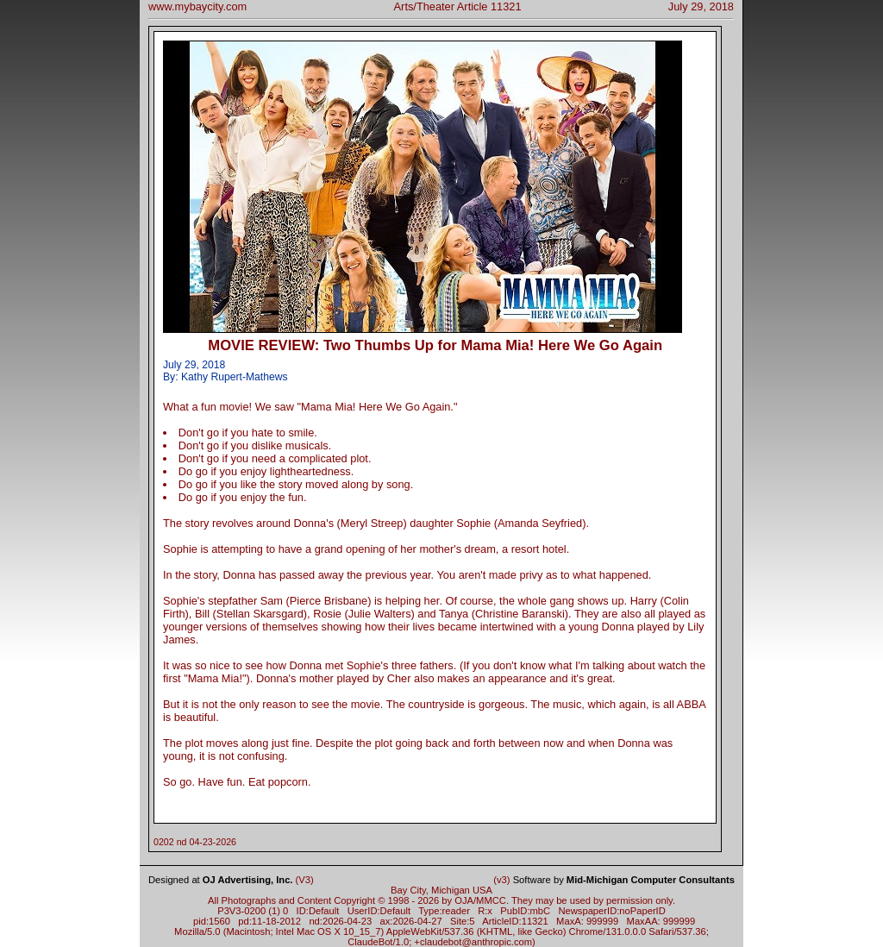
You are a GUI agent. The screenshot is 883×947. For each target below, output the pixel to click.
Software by (624, 880)
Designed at (220, 880)
